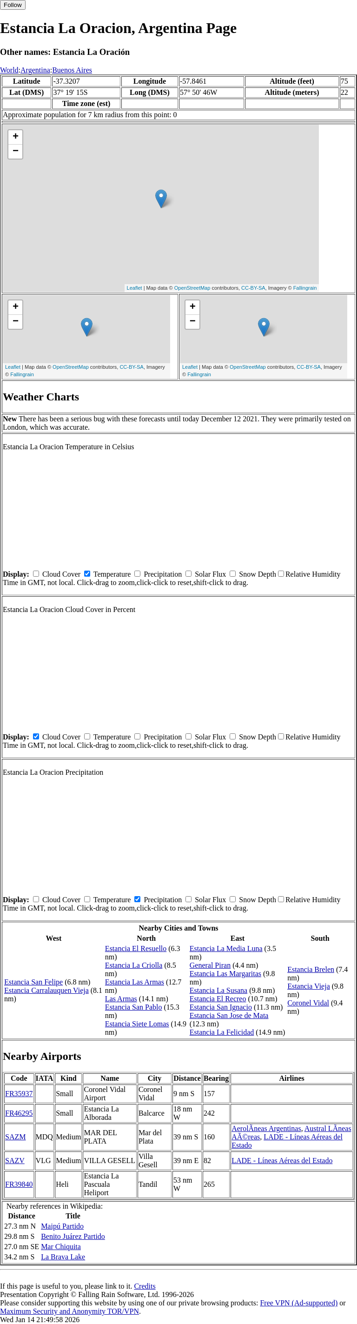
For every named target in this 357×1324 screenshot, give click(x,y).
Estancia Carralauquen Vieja (46, 990)
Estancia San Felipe (33, 982)
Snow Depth (257, 574)
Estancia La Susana (218, 990)
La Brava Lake (63, 1257)
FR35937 (19, 1094)
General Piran (210, 965)
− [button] (16, 152)
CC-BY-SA (253, 288)
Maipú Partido (62, 1226)
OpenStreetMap (192, 288)
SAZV (15, 1160)
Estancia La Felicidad (222, 1032)
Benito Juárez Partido (73, 1236)
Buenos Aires (72, 70)
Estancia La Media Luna (226, 948)
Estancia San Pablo (133, 1007)
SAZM (15, 1137)
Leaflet (134, 288)
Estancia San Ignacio (221, 1007)
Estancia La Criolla (134, 965)
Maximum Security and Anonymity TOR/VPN (69, 1311)
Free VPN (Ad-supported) (298, 1303)
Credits (144, 1286)
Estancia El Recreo (218, 999)
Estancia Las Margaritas (225, 974)
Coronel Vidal (308, 1003)
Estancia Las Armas (134, 982)
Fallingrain (305, 288)
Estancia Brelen (310, 969)
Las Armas (121, 999)
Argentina (35, 70)
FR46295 (19, 1113)
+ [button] (16, 137)
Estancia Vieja (308, 986)
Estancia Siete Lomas (137, 1024)
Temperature (112, 574)
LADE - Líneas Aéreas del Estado (281, 1160)
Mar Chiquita (61, 1247)
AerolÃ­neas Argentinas (266, 1128)
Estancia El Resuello (135, 948)
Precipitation (163, 574)
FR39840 (19, 1184)
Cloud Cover (61, 574)
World (9, 70)
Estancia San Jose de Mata (229, 1015)
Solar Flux (210, 574)
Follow (13, 4)
